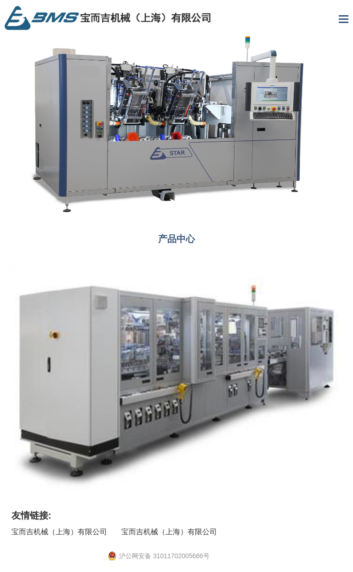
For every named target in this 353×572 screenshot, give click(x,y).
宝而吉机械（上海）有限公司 (59, 532)
